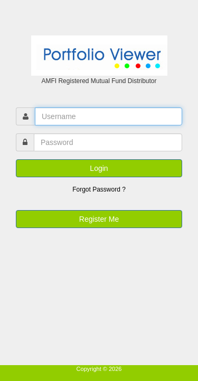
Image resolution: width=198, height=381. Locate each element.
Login (99, 168)
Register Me (99, 219)
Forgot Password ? (99, 189)
